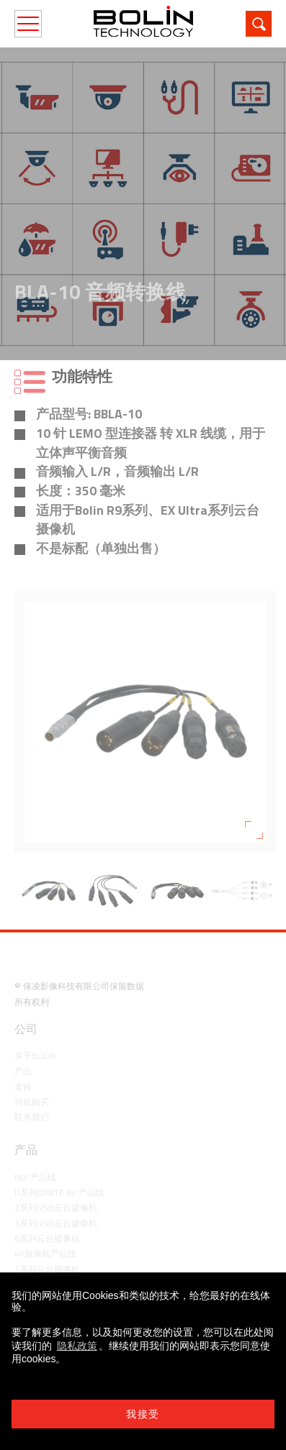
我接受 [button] (142, 1414)
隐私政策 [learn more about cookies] (77, 1346)
